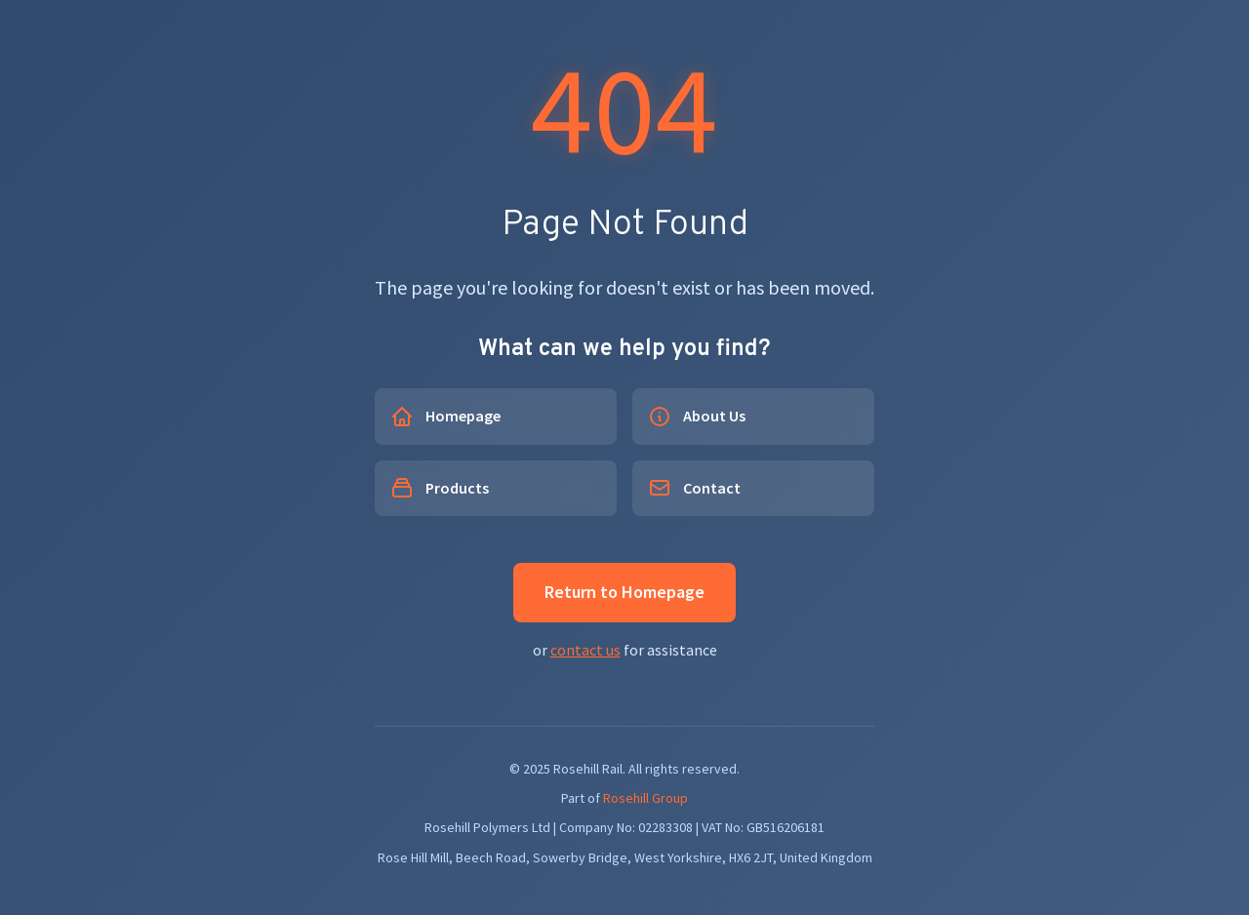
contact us (585, 649)
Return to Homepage (624, 591)
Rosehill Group (645, 798)
